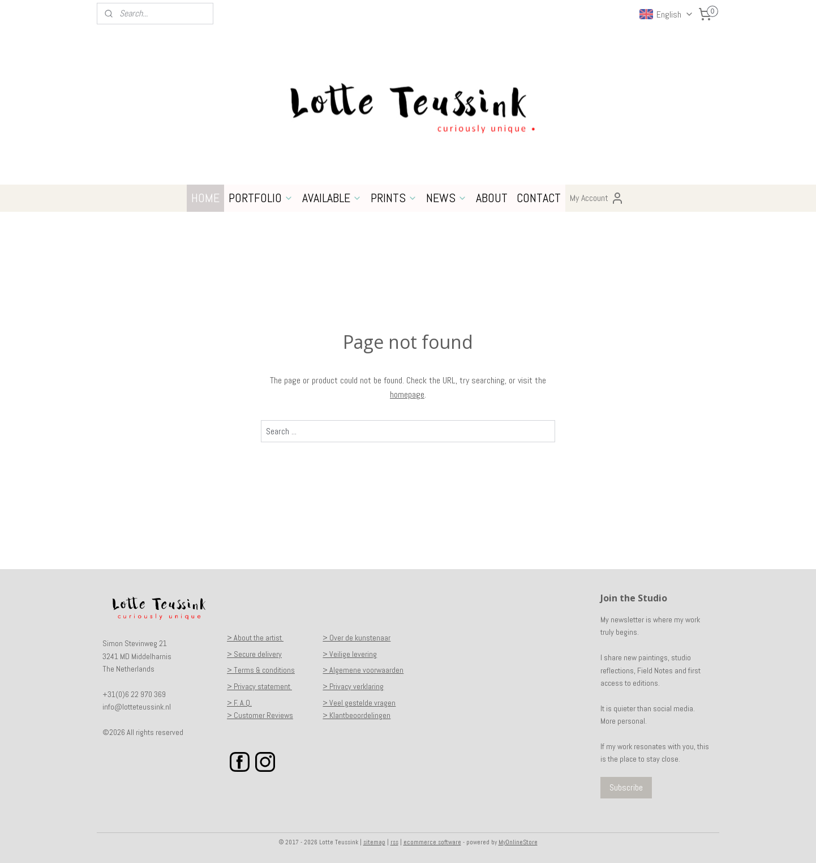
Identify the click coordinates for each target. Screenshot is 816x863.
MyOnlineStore (518, 842)
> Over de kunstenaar (356, 638)
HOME (205, 198)
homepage (407, 394)
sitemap (374, 842)
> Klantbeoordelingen (356, 715)
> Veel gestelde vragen (359, 703)
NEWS (446, 198)
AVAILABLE (332, 198)
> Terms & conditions (261, 670)
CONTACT (539, 198)
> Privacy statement (259, 686)
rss (394, 842)
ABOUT (492, 198)
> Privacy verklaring (353, 686)
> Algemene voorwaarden (363, 670)
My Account (597, 198)
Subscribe (626, 787)
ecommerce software (432, 842)
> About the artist (255, 638)
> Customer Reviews (260, 715)
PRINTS (394, 198)
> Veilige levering (350, 654)
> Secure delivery (254, 654)
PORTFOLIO (261, 198)
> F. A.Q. (239, 703)
